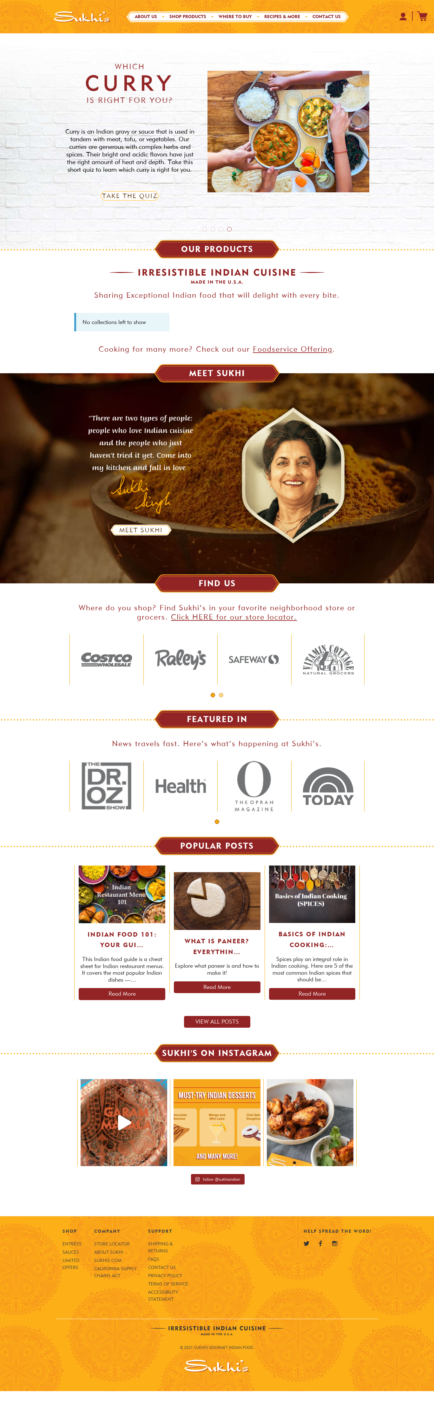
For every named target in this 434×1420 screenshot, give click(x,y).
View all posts (217, 1050)
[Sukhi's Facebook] (320, 1272)
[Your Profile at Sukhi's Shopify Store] (403, 16)
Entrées (72, 1273)
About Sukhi (108, 1281)
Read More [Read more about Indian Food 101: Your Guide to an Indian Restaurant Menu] (122, 1022)
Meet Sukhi (141, 530)
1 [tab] (204, 229)
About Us (146, 16)
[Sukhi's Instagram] (335, 1272)
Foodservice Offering (292, 349)
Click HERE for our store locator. (234, 616)
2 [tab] (213, 229)
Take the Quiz (130, 196)
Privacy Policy (165, 1304)
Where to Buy (235, 16)
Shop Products (187, 16)
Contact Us (326, 16)
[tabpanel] (217, 141)
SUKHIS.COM (108, 1289)
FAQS (153, 1288)
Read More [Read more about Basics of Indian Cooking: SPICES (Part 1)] (312, 1022)
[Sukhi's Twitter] (306, 1272)
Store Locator (112, 1273)
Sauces (70, 1281)
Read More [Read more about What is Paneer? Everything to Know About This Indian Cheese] (217, 1016)
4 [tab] (229, 229)
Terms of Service (168, 1313)
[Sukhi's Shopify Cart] (422, 16)
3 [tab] (221, 229)
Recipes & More (282, 16)
